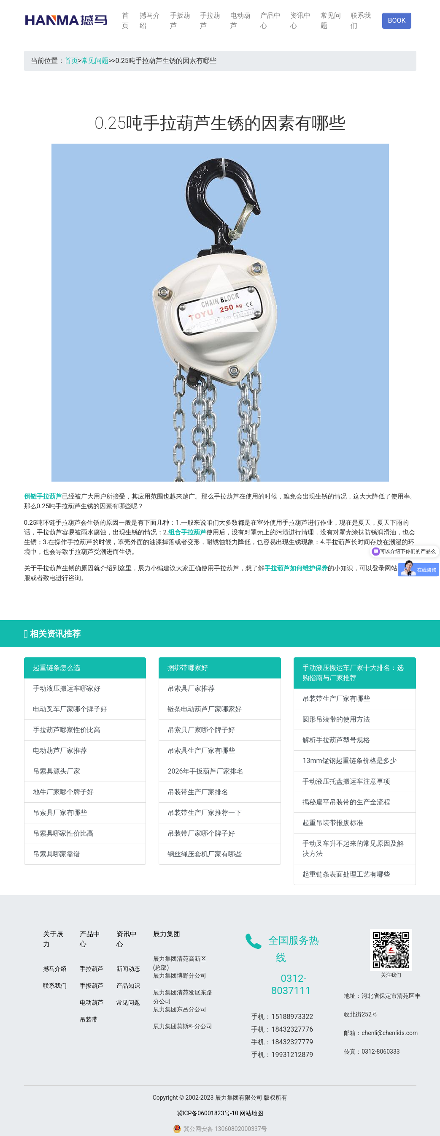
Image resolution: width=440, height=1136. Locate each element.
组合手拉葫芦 (187, 532)
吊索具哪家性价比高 (63, 833)
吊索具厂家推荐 (191, 688)
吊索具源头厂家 (56, 771)
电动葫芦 (240, 20)
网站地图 (251, 1113)
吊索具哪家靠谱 (56, 854)
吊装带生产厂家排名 (197, 792)
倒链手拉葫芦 (43, 496)
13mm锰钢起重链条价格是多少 (349, 761)
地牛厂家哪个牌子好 (63, 792)
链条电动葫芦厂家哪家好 (204, 709)
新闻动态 (128, 968)
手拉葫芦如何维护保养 (296, 568)
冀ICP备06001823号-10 (207, 1113)
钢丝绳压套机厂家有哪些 (204, 854)
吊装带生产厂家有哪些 (336, 699)
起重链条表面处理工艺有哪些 (346, 874)
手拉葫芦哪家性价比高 (66, 730)
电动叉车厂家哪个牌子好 (70, 709)
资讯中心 (300, 20)
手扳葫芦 (180, 20)
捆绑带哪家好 (187, 668)
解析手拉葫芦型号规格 (336, 740)
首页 (125, 20)
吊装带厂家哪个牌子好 (201, 833)
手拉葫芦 (210, 20)
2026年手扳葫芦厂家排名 (205, 771)
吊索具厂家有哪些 (60, 813)
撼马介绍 (150, 20)
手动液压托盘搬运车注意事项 (346, 781)
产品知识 (128, 985)
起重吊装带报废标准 (332, 823)
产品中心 (270, 20)
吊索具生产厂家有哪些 (201, 750)
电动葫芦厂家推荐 (60, 750)
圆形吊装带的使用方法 (336, 719)
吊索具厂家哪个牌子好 (201, 730)
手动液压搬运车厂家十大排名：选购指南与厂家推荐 (353, 673)
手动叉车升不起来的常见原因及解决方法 (353, 848)
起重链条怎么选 (56, 668)
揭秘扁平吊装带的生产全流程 (346, 802)
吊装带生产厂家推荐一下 (204, 813)
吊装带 (88, 1019)
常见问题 (331, 20)
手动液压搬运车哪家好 (66, 688)
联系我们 (361, 20)
